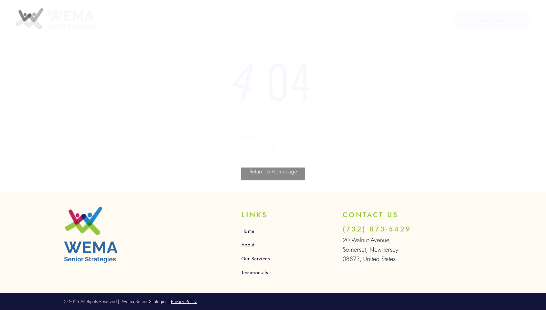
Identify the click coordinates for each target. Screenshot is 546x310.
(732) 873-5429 (377, 229)
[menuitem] (155, 21)
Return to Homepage (273, 172)
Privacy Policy (184, 301)
